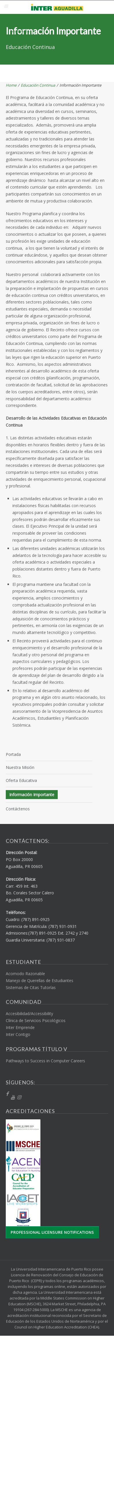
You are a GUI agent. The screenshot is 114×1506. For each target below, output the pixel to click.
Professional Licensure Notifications (52, 1232)
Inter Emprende (20, 1027)
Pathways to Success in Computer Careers (45, 1060)
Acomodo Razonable (25, 973)
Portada (13, 754)
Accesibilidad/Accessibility (29, 1013)
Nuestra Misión (20, 767)
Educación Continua (38, 85)
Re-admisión (19, 31)
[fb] (7, 1094)
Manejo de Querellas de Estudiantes (39, 980)
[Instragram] (19, 1097)
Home (11, 85)
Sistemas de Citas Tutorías (31, 987)
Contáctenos (18, 809)
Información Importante (31, 794)
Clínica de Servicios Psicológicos (36, 1020)
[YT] (13, 1097)
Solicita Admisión (16, 19)
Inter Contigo (18, 1034)
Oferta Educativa (21, 780)
